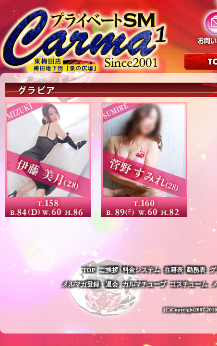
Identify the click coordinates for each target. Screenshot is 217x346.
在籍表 (173, 269)
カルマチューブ (144, 284)
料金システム (141, 269)
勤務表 (196, 269)
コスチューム (188, 284)
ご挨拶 (108, 269)
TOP (89, 269)
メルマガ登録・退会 (90, 284)
